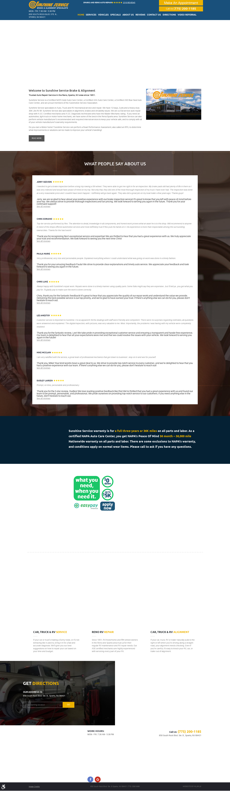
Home (86, 15)
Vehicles (106, 15)
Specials (117, 15)
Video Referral (182, 15)
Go (67, 705)
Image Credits (34, 787)
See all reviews (43, 206)
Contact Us (152, 15)
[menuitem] (86, 15)
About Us (129, 15)
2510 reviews (128, 2)
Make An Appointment (181, 3)
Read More (37, 138)
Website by (191, 787)
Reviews (140, 15)
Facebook (90, 780)
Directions (166, 15)
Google (98, 780)
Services (95, 15)
